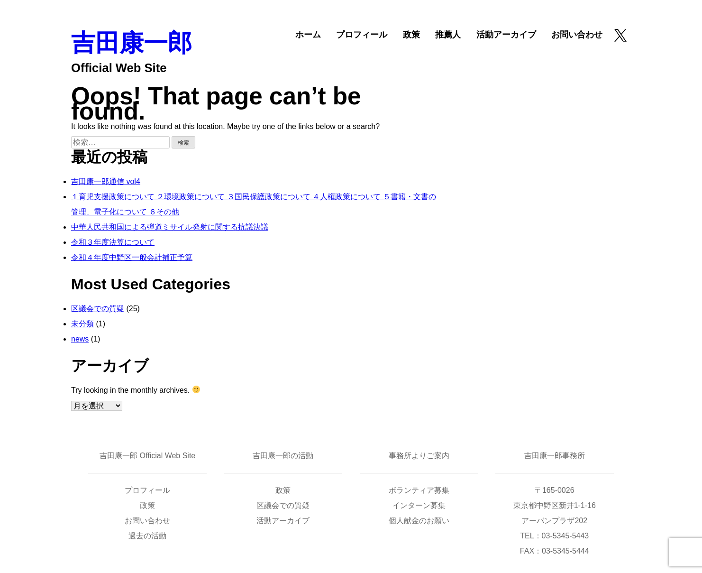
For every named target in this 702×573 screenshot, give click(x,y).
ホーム (308, 34)
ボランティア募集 (419, 490)
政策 (411, 34)
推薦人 (448, 34)
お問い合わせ (576, 34)
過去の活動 (147, 536)
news (80, 339)
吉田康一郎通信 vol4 (105, 181)
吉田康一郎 (131, 42)
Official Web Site (118, 67)
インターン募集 (419, 505)
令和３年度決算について (113, 242)
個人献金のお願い (419, 521)
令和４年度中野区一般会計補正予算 (131, 257)
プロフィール (361, 34)
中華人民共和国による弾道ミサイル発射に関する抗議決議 (169, 227)
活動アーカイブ (506, 34)
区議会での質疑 (97, 309)
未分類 (82, 324)
